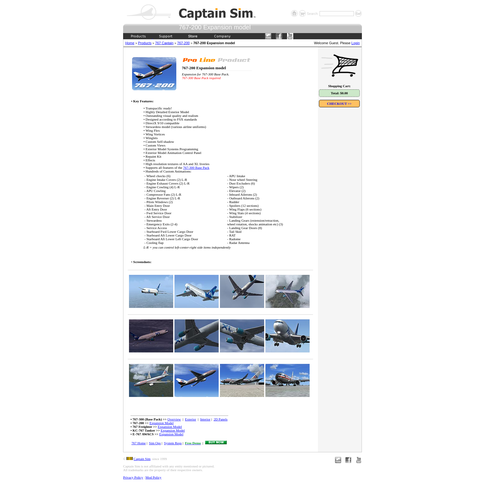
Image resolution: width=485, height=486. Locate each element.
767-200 (183, 43)
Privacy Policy (133, 477)
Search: (313, 13)
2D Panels (221, 419)
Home (129, 43)
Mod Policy (153, 477)
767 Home (138, 443)
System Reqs (173, 443)
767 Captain (164, 43)
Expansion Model (161, 423)
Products (144, 43)
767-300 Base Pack (196, 167)
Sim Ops (155, 443)
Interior (205, 419)
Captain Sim (142, 459)
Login (355, 43)
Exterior (190, 419)
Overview (174, 419)
